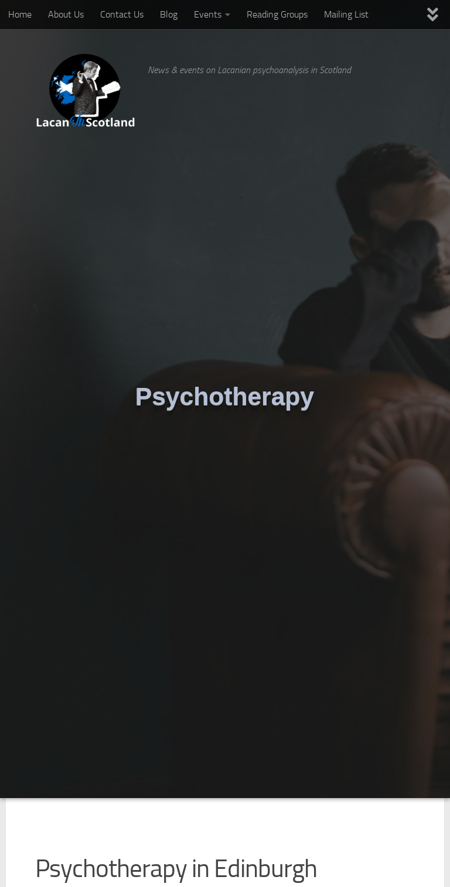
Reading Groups (277, 14)
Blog (169, 14)
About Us (66, 14)
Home (20, 14)
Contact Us (122, 14)
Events (207, 14)
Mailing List (346, 14)
